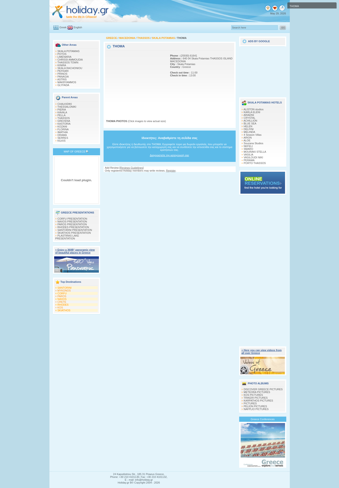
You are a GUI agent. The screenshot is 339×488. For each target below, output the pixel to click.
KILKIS (61, 140)
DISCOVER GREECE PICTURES (263, 389)
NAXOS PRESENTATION (72, 221)
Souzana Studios (253, 143)
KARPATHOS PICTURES (258, 400)
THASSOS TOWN (67, 62)
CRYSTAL (249, 117)
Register (170, 170)
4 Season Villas (253, 134)
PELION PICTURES (255, 406)
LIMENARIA (64, 56)
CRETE (61, 301)
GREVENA (63, 120)
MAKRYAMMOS (66, 82)
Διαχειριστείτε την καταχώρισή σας (169, 155)
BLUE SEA (250, 123)
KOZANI (62, 126)
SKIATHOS (63, 310)
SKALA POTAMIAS (68, 51)
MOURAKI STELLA (255, 151)
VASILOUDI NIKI (253, 157)
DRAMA (62, 135)
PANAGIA (63, 76)
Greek (63, 27)
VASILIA (248, 154)
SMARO (248, 149)
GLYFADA (63, 85)
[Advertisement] (135, 80)
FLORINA (63, 129)
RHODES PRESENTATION (73, 227)
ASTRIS (62, 79)
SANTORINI (64, 287)
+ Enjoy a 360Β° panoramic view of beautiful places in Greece (75, 251)
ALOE (246, 140)
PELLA (61, 115)
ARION (247, 137)
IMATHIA (62, 132)
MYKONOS (64, 290)
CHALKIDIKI (64, 104)
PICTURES (250, 403)
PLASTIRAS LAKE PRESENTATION (67, 237)
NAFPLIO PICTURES (256, 409)
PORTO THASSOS (255, 163)
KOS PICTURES (253, 395)
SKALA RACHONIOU (69, 68)
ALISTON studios (253, 109)
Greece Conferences (263, 419)
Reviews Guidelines (131, 167)
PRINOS (62, 73)
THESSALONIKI (66, 106)
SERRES (62, 137)
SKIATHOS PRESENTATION (74, 232)
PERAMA (249, 160)
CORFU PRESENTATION (72, 218)
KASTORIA (63, 123)
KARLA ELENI (252, 112)
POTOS (61, 54)
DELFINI (249, 129)
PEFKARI (63, 71)
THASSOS (63, 118)
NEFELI (248, 146)
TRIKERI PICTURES (256, 397)
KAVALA (62, 112)
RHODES (63, 304)
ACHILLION (250, 120)
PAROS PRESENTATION (72, 224)
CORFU (62, 293)
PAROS (61, 296)
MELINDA (249, 132)
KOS (60, 307)
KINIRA (61, 65)
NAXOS (62, 299)
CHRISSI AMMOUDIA (70, 59)
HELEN (248, 126)
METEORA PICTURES (257, 392)
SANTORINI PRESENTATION (74, 230)
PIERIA (61, 109)
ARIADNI (248, 115)
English (78, 27)
